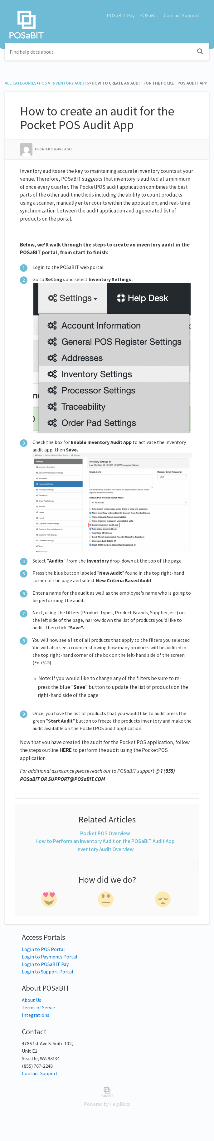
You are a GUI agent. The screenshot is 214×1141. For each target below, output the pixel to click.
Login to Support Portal (47, 971)
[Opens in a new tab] (107, 1091)
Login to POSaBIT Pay (45, 964)
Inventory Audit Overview (105, 849)
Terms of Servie (38, 1007)
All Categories (20, 83)
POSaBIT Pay (120, 15)
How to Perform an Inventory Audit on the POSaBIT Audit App (105, 841)
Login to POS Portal (43, 949)
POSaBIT (149, 15)
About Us (31, 1000)
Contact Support (182, 15)
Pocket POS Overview (105, 833)
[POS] (43, 83)
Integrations (35, 1015)
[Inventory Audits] (70, 83)
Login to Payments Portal (49, 956)
